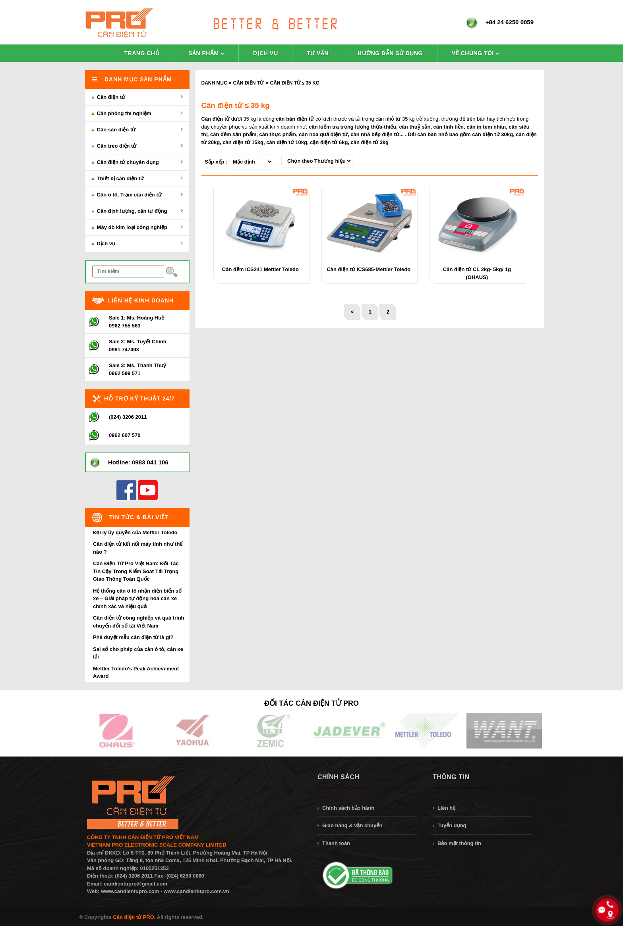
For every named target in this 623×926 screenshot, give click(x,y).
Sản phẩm (203, 53)
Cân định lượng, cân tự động (137, 211)
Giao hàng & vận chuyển (352, 825)
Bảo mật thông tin (459, 843)
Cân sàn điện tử (137, 130)
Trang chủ (141, 53)
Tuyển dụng (451, 825)
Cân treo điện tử (137, 146)
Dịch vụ (265, 53)
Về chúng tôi (473, 53)
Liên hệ (446, 808)
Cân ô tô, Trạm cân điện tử (137, 195)
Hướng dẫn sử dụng (390, 53)
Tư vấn (318, 53)
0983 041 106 (150, 462)
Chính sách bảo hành (348, 808)
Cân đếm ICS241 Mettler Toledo (260, 269)
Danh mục (214, 83)
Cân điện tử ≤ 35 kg (295, 83)
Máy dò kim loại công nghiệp (137, 227)
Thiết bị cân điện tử (137, 178)
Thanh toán (336, 843)
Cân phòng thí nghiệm (137, 113)
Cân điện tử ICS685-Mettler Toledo (368, 269)
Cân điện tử (248, 83)
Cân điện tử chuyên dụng (137, 162)
